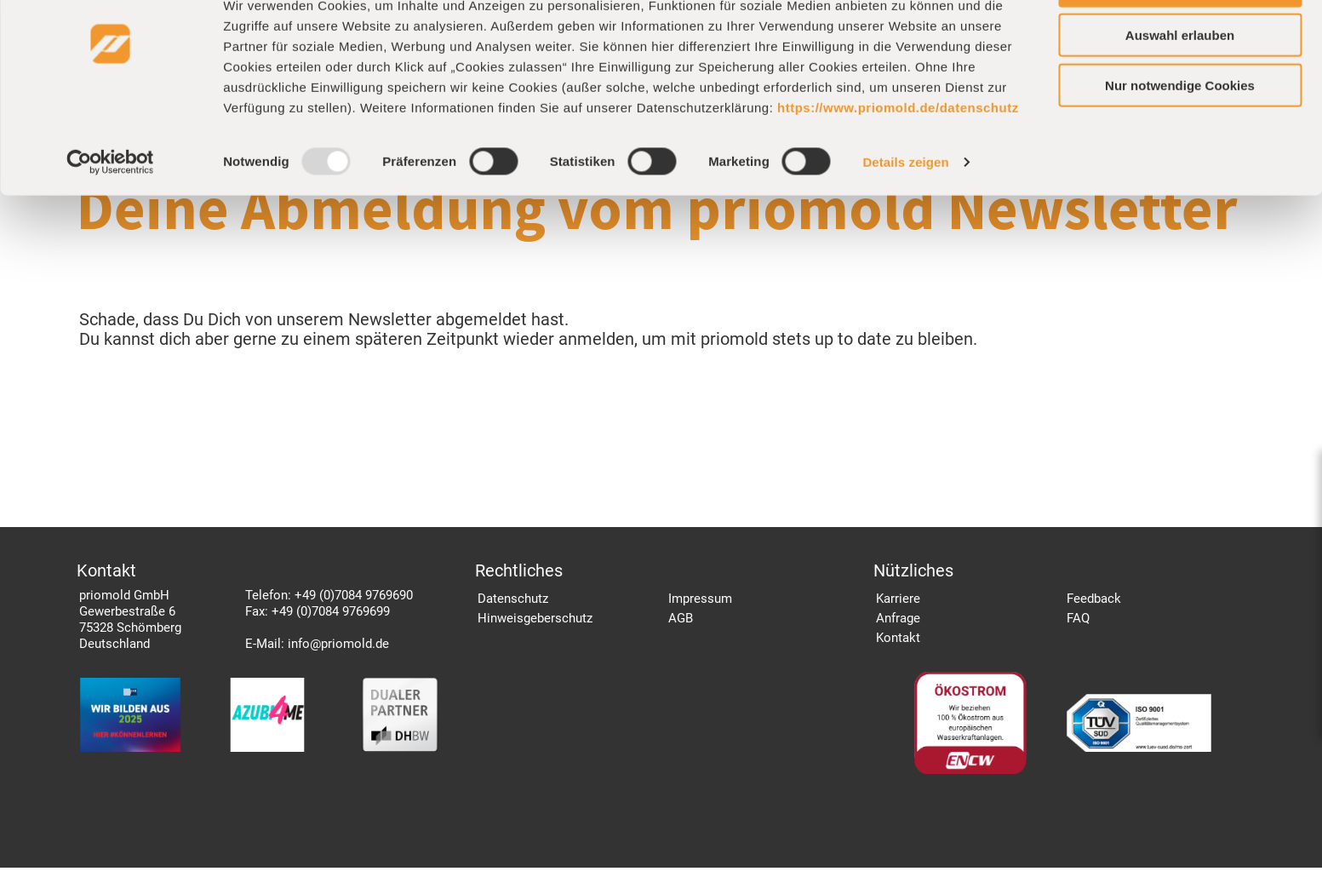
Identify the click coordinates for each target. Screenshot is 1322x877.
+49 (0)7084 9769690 (354, 604)
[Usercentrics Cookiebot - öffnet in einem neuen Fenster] (110, 219)
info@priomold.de (338, 653)
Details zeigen (905, 219)
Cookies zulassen (1179, 42)
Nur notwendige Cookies (1180, 142)
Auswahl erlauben (1179, 92)
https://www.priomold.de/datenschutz (898, 164)
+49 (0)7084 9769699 (331, 620)
